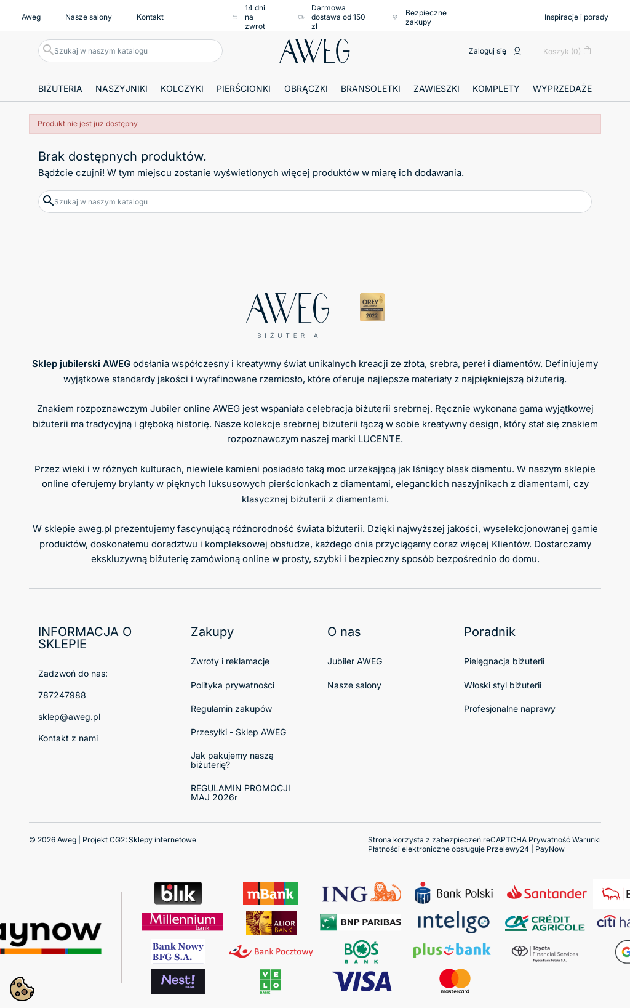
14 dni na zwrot (248, 17)
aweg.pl (95, 528)
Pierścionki (244, 88)
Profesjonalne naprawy (510, 708)
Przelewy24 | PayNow (526, 848)
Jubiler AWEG (354, 661)
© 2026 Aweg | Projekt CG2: (112, 839)
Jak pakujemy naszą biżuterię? (232, 760)
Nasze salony (88, 17)
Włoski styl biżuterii (502, 685)
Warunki (586, 839)
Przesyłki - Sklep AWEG (238, 732)
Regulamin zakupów (231, 708)
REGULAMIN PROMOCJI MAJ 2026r (240, 792)
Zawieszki (436, 88)
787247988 (62, 695)
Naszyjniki (121, 88)
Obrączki (306, 88)
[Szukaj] (130, 50)
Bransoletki (371, 88)
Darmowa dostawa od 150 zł (331, 17)
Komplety (496, 88)
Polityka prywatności (232, 685)
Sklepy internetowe (162, 839)
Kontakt (150, 17)
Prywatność (549, 839)
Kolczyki (182, 88)
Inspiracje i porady (576, 17)
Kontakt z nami (68, 738)
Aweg (31, 17)
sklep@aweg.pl (69, 716)
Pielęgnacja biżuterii (504, 661)
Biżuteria (60, 88)
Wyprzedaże (562, 88)
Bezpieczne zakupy (419, 17)
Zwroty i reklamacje (230, 661)
